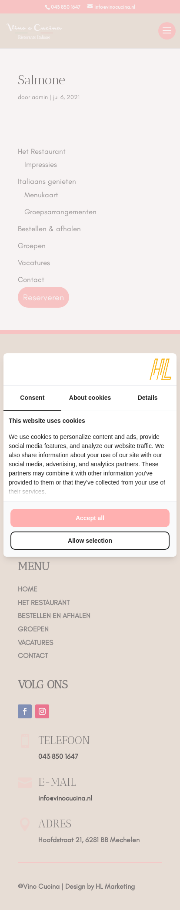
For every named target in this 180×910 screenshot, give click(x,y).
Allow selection (90, 540)
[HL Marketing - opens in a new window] (160, 369)
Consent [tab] (32, 397)
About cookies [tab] (90, 397)
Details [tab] (148, 397)
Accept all (90, 518)
